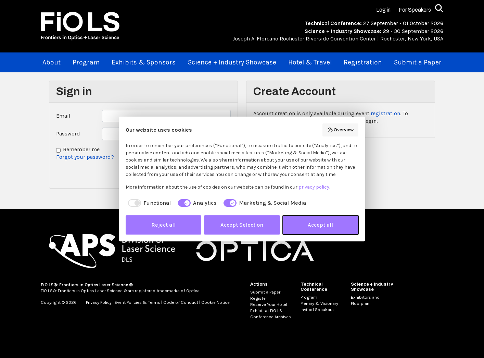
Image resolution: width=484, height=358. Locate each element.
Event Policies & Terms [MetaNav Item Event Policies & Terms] (137, 302)
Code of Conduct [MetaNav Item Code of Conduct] (180, 302)
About (51, 62)
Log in (383, 10)
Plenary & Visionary (319, 303)
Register (258, 298)
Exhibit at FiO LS (266, 310)
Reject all (163, 225)
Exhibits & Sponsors (144, 62)
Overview (340, 130)
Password (68, 133)
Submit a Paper (418, 62)
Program (86, 62)
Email (63, 115)
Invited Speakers (317, 309)
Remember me (81, 149)
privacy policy (313, 187)
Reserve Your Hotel (268, 304)
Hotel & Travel (310, 62)
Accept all (320, 225)
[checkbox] (148, 203)
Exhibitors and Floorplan (365, 300)
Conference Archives (270, 316)
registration (385, 113)
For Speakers (415, 10)
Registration (363, 62)
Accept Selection (241, 225)
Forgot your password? (85, 157)
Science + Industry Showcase (232, 62)
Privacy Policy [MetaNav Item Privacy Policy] (99, 302)
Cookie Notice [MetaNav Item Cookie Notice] (215, 302)
